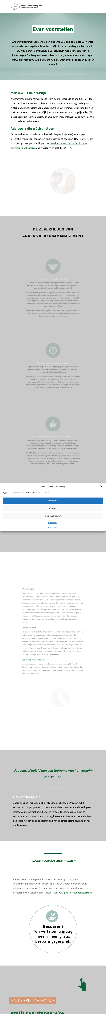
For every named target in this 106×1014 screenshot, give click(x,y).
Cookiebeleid (52, 523)
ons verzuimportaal (38, 599)
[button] (101, 486)
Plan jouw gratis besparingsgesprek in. (72, 845)
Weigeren (53, 508)
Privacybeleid (53, 527)
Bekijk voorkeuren (53, 516)
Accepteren (53, 500)
